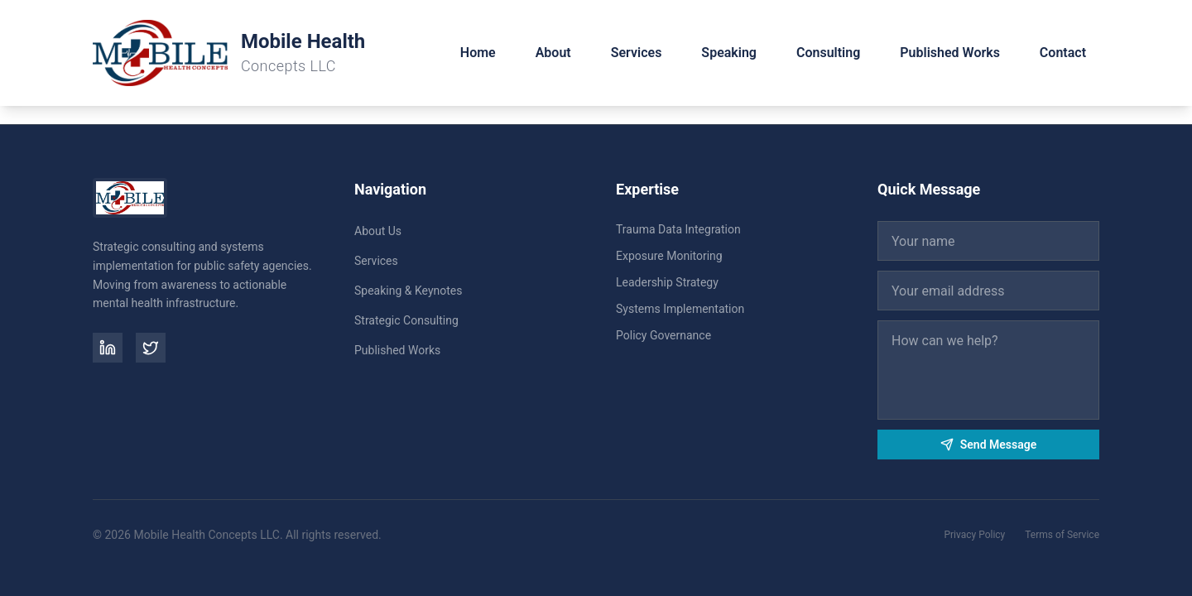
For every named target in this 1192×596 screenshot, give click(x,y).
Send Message (988, 444)
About (553, 52)
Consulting (828, 52)
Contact (1063, 52)
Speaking (729, 52)
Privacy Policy (974, 535)
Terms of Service (1062, 535)
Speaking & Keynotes (408, 290)
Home (478, 52)
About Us (377, 231)
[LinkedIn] (108, 348)
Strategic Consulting (406, 320)
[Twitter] (151, 348)
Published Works (950, 52)
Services (636, 52)
